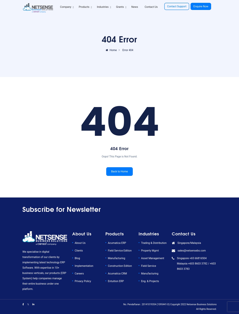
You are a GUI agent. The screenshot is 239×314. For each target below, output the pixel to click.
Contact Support (176, 6)
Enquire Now (200, 6)
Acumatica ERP (117, 243)
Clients (79, 250)
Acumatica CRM (117, 273)
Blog (77, 258)
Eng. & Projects (150, 281)
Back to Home (119, 171)
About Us (80, 243)
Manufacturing (116, 258)
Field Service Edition (120, 250)
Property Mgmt (150, 250)
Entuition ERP (116, 281)
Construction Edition (120, 265)
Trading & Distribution (153, 243)
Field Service (148, 265)
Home (111, 50)
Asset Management (152, 258)
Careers (79, 273)
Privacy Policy (83, 281)
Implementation (84, 265)
